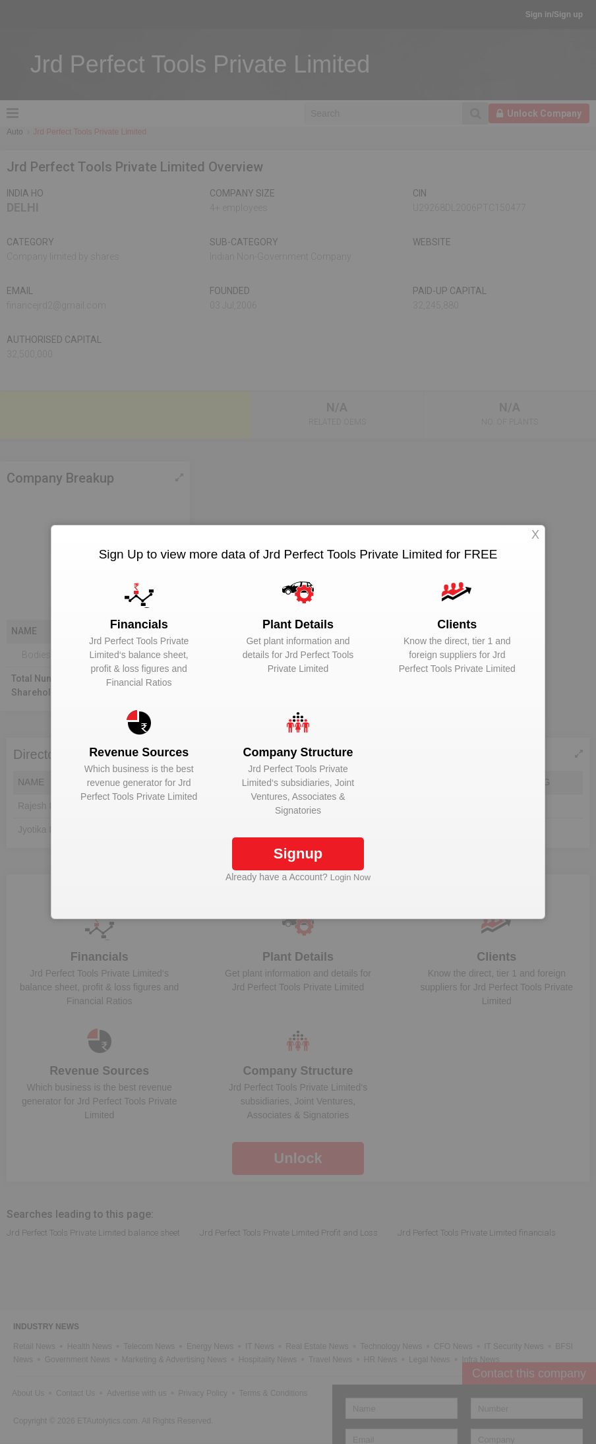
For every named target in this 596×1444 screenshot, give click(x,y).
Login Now (350, 877)
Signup (298, 853)
